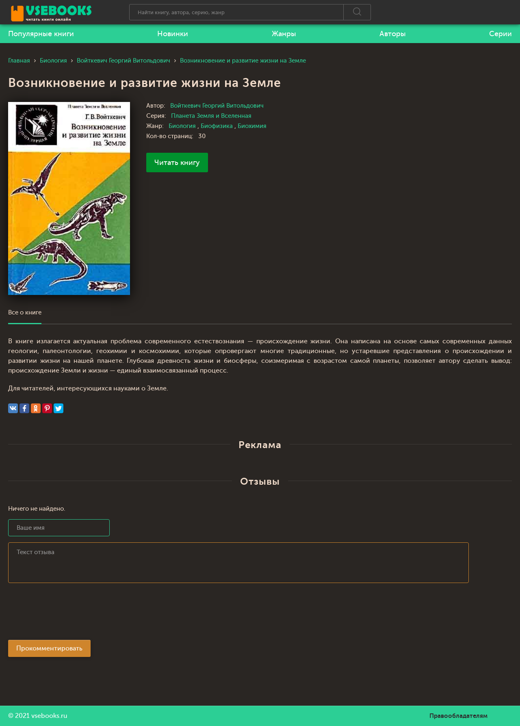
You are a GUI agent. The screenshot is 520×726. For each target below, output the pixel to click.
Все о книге (24, 312)
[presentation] (70, 614)
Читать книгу (177, 162)
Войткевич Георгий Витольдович (217, 105)
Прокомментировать (49, 648)
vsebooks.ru (49, 715)
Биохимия (252, 126)
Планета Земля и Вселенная (211, 116)
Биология (183, 126)
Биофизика (217, 126)
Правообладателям (458, 715)
